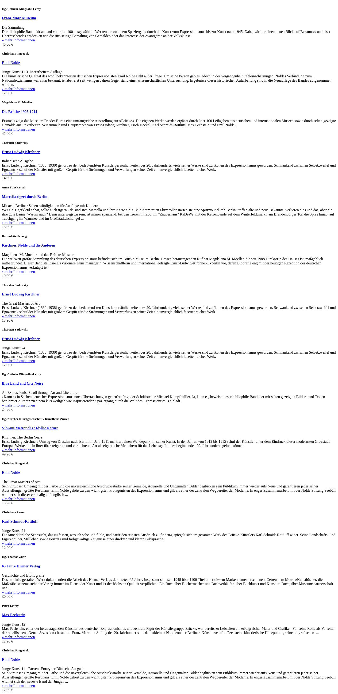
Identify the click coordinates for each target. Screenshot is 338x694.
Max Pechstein (13, 615)
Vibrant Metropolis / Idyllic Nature (30, 428)
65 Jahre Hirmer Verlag (21, 566)
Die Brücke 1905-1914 (19, 112)
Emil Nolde (11, 63)
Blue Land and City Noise (22, 383)
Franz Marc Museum (19, 18)
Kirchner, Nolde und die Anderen (28, 245)
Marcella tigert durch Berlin (24, 197)
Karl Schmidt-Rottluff (20, 521)
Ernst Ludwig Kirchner (21, 152)
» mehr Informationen (18, 40)
